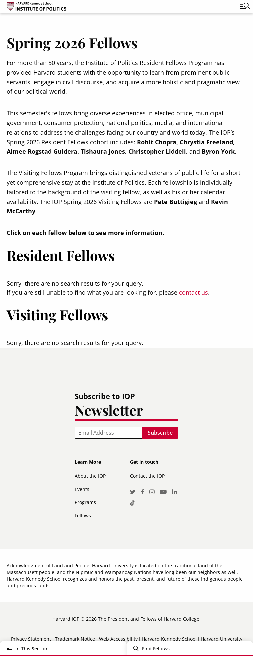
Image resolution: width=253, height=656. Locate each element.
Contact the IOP (147, 476)
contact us (193, 292)
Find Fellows (156, 648)
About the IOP (90, 476)
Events (82, 489)
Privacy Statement (31, 639)
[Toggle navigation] (239, 6)
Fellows (83, 515)
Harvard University (221, 639)
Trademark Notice (75, 639)
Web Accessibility (118, 639)
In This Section (32, 648)
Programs (85, 502)
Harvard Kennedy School (169, 639)
